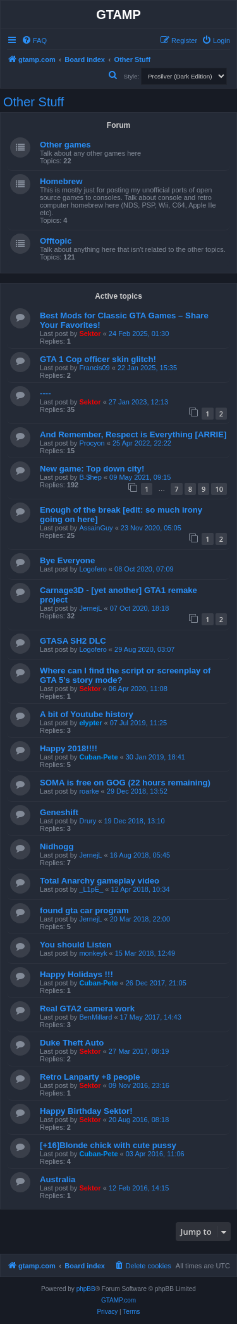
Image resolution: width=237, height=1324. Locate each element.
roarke (89, 791)
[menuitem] (34, 40)
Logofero (92, 569)
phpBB (85, 1288)
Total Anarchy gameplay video (99, 880)
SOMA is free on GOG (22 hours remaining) (125, 782)
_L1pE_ (91, 889)
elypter (90, 723)
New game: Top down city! (92, 468)
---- (45, 393)
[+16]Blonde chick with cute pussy (108, 1145)
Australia (57, 1179)
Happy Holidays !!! (76, 974)
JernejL (90, 608)
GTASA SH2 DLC (73, 641)
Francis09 (94, 368)
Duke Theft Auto (72, 1042)
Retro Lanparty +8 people (90, 1077)
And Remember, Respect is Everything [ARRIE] (133, 434)
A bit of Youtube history (86, 714)
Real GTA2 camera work (87, 1008)
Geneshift (59, 812)
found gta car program (84, 910)
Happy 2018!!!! (68, 748)
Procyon (91, 443)
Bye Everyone (67, 560)
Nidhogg (56, 846)
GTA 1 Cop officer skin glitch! (98, 359)
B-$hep (90, 477)
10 (219, 489)
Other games (65, 144)
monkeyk (93, 953)
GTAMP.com (118, 1300)
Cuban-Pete (98, 757)
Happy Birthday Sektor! (86, 1111)
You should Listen (75, 944)
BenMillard (95, 1017)
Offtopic (56, 241)
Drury (87, 821)
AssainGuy (95, 528)
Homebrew (61, 181)
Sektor (89, 333)
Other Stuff (33, 102)
